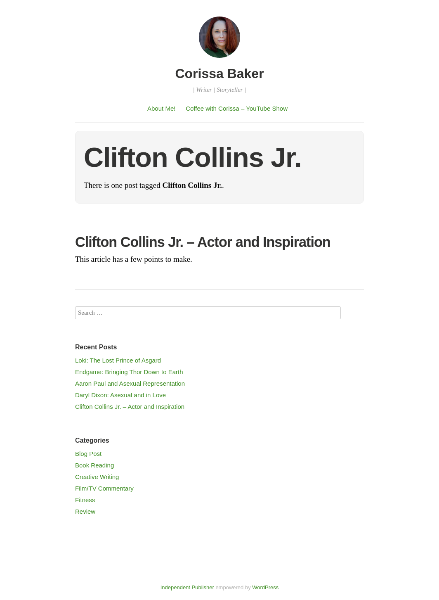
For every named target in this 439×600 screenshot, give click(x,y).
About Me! (161, 108)
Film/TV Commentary (104, 488)
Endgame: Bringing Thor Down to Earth (129, 371)
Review (85, 511)
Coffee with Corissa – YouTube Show (237, 108)
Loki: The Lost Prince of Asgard (118, 360)
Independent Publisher (187, 587)
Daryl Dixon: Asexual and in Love (120, 394)
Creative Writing (97, 476)
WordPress (265, 587)
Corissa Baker (219, 73)
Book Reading (94, 465)
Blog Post (88, 453)
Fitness (85, 499)
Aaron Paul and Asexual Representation (130, 383)
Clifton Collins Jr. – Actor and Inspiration (202, 242)
